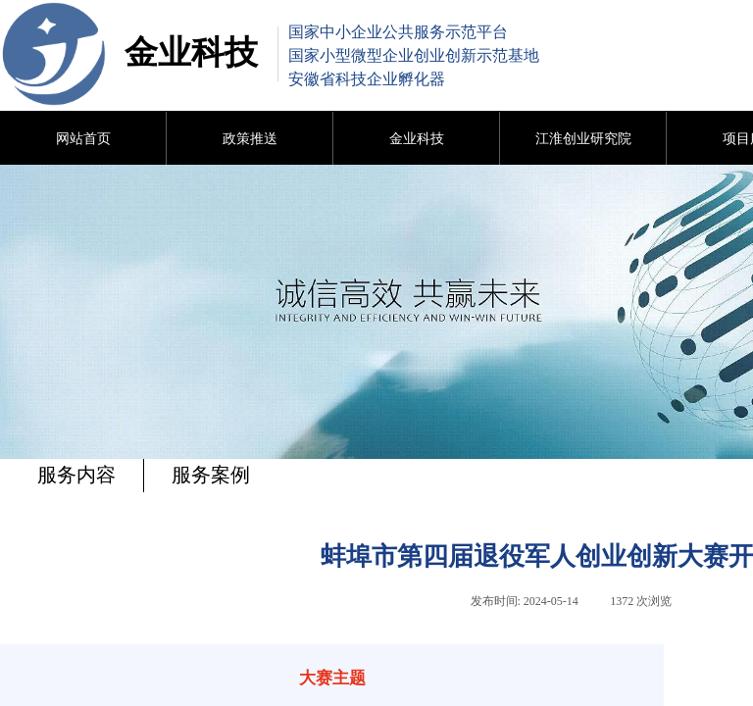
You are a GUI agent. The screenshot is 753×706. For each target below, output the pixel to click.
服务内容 (76, 474)
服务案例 (211, 474)
